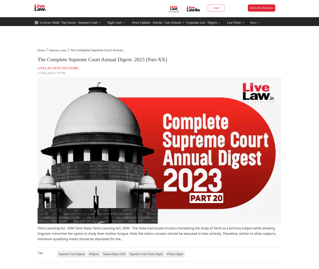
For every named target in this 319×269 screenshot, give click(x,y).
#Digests (94, 254)
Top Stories (68, 22)
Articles (158, 22)
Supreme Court (87, 22)
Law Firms (235, 22)
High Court (115, 22)
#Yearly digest (175, 254)
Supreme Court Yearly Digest (146, 254)
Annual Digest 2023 (114, 254)
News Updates (141, 22)
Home (41, 50)
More (255, 22)
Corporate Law (195, 22)
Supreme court (57, 50)
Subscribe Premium (261, 7)
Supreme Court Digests (72, 254)
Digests (212, 22)
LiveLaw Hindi (49, 22)
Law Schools (174, 22)
